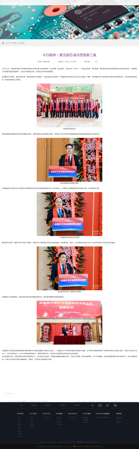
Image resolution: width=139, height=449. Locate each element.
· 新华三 (118, 419)
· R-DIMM (58, 422)
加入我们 (120, 4)
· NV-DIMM (59, 424)
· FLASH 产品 (46, 417)
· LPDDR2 (19, 429)
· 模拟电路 (85, 419)
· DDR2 (19, 422)
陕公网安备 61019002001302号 (95, 446)
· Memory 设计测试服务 (102, 417)
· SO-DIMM (59, 417)
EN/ (129, 4)
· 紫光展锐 (118, 422)
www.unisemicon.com (67, 446)
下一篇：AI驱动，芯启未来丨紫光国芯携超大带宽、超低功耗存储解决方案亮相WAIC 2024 (106, 389)
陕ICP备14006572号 (80, 446)
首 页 (73, 4)
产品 (81, 4)
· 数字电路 (85, 417)
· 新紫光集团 (119, 417)
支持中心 (100, 4)
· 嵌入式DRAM (72, 417)
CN (132, 4)
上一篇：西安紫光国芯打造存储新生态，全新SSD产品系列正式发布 (25, 389)
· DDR (18, 419)
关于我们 (110, 4)
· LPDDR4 (19, 431)
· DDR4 (19, 426)
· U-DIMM (58, 419)
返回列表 (8, 380)
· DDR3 (19, 424)
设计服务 (90, 4)
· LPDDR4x (19, 433)
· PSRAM (19, 436)
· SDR (18, 417)
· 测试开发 (85, 422)
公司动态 (22, 43)
